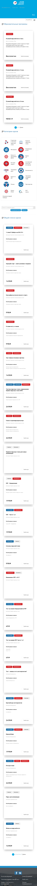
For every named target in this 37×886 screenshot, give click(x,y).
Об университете (6, 7)
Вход (33, 14)
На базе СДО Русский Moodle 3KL (18, 884)
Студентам (15, 7)
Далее (21, 125)
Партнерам (22, 7)
